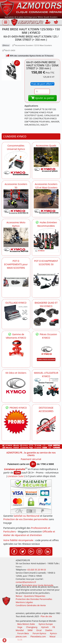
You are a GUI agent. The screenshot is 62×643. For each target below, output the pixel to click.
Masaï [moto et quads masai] (52, 636)
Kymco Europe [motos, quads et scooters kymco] (46, 624)
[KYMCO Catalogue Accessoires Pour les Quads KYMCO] (46, 159)
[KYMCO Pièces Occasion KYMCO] (46, 351)
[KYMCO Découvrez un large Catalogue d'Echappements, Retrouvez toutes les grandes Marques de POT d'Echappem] (46, 278)
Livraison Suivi (16, 476)
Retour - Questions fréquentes (30, 596)
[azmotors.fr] (27, 22)
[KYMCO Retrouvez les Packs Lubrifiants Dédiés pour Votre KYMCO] (46, 240)
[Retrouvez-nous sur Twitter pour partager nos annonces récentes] (23, 551)
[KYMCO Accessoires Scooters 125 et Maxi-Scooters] (46, 201)
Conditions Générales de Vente (31, 605)
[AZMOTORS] (46, 425)
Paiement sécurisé (31, 459)
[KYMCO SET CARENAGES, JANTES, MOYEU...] (15, 421)
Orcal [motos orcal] (38, 630)
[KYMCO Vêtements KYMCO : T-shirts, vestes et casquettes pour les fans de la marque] (15, 348)
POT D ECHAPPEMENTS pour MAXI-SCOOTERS (16, 264)
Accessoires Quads (46, 145)
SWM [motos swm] (29, 630)
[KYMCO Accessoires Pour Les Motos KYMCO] (15, 240)
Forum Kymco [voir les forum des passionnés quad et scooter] (39, 633)
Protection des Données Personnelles (34, 599)
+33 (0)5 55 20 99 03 (36, 569)
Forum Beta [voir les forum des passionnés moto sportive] (23, 633)
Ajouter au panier (42, 97)
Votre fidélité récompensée (18, 540)
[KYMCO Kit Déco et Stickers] (15, 386)
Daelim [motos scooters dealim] (48, 630)
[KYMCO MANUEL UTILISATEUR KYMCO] (46, 387)
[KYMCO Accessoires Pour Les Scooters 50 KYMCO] (15, 201)
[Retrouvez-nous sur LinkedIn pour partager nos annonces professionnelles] (48, 551)
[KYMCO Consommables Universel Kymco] (15, 163)
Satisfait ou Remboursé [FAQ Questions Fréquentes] (27, 515)
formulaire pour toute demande (37, 585)
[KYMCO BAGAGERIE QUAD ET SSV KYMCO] (46, 317)
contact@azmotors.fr (26, 582)
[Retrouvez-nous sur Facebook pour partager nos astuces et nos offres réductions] (14, 551)
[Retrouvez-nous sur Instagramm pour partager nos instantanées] (39, 551)
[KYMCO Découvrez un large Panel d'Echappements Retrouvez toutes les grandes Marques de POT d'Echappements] (15, 281)
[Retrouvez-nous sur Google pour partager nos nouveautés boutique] (31, 551)
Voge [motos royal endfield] (19, 627)
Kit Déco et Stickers (16, 372)
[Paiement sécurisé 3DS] (31, 497)
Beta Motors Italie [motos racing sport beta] (26, 624)
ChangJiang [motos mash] (31, 627)
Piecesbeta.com (38, 636)
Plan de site (46, 616)
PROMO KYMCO (16, 407)
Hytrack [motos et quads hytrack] (45, 627)
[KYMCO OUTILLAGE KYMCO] (15, 312)
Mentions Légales (24, 602)
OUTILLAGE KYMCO (15, 302)
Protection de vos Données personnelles (25, 519)
